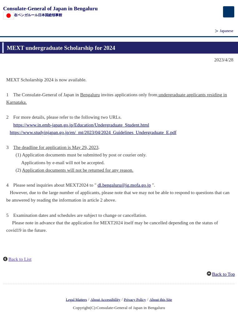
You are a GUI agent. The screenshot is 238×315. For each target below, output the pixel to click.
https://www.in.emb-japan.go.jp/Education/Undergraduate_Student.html (81, 124)
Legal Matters (76, 299)
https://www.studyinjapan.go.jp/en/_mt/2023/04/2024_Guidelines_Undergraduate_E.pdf (93, 132)
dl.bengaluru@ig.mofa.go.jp (124, 185)
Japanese (226, 31)
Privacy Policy (135, 299)
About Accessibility (105, 299)
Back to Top (223, 274)
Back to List (20, 259)
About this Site (160, 299)
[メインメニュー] (228, 11)
